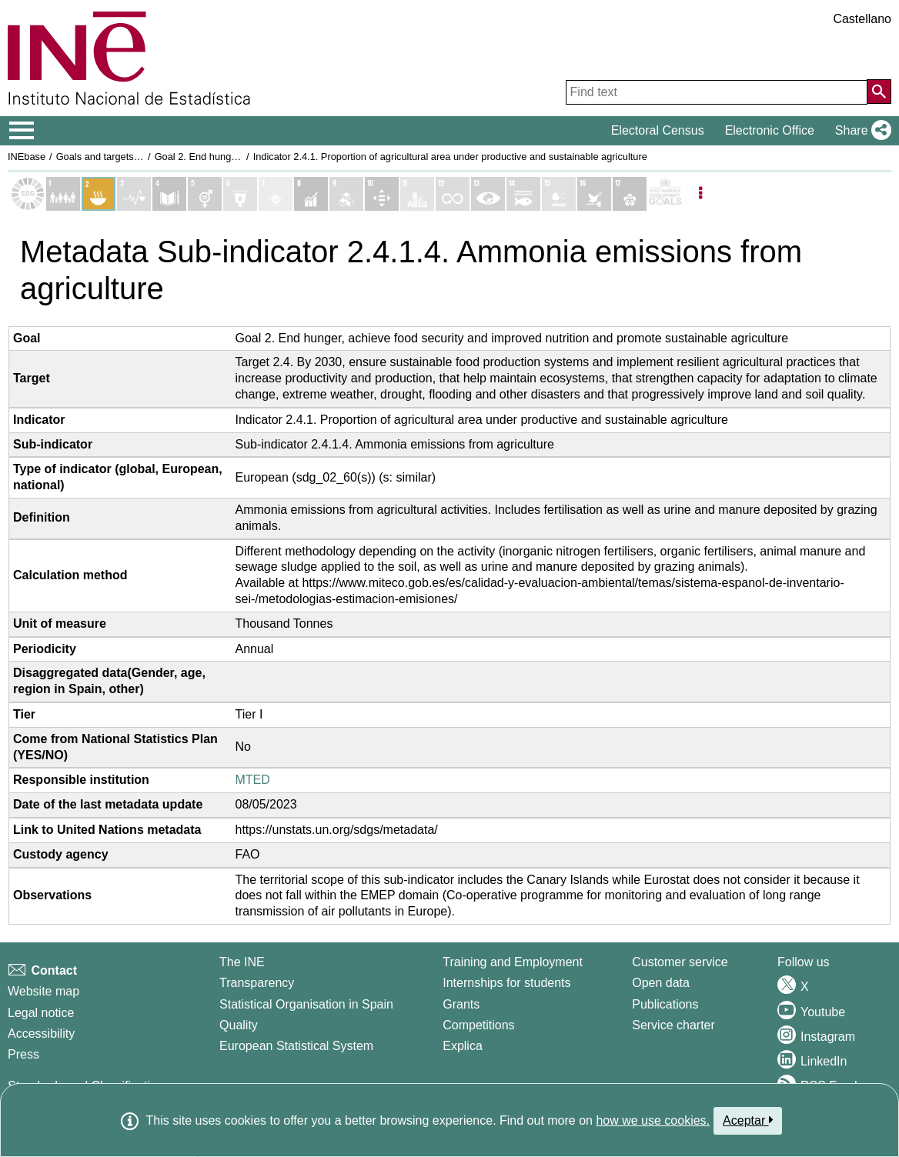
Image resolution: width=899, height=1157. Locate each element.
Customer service (679, 962)
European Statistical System (296, 1045)
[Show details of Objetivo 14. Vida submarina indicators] (523, 194)
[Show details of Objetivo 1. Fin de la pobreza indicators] (63, 194)
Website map (43, 991)
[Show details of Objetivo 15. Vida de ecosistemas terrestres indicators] (559, 194)
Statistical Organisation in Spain (306, 1004)
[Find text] (716, 92)
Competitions (478, 1025)
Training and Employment (513, 962)
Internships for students (506, 982)
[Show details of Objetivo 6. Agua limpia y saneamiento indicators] (240, 194)
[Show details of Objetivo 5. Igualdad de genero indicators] (205, 194)
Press (23, 1054)
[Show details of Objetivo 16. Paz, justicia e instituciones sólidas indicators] (594, 194)
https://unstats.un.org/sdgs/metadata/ (337, 829)
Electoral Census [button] (657, 130)
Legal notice (41, 1012)
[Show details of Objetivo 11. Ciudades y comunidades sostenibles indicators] (417, 194)
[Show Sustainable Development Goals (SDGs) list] (28, 194)
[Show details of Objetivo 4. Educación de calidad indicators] (169, 194)
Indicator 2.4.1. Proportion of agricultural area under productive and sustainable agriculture (450, 156)
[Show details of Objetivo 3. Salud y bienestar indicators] (134, 194)
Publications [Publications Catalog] (665, 1004)
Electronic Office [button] (769, 130)
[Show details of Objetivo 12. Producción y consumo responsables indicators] (453, 194)
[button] (860, 131)
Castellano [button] (862, 18)
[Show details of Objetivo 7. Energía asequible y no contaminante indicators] (275, 194)
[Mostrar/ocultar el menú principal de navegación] (22, 131)
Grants (461, 1004)
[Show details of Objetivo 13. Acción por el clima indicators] (488, 194)
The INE (242, 962)
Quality (238, 1025)
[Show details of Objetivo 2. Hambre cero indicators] (98, 194)
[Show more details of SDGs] (665, 194)
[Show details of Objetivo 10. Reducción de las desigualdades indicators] (382, 194)
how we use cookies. (653, 1120)
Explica (463, 1045)
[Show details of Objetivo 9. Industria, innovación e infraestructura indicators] (346, 194)
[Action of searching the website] (879, 91)
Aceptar (748, 1120)
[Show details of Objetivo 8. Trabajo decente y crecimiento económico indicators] (311, 194)
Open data (661, 982)
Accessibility (41, 1033)
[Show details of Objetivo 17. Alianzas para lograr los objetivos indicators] (630, 194)
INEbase (26, 156)
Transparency (256, 982)
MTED (253, 779)
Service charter (673, 1025)
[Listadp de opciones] (700, 194)
